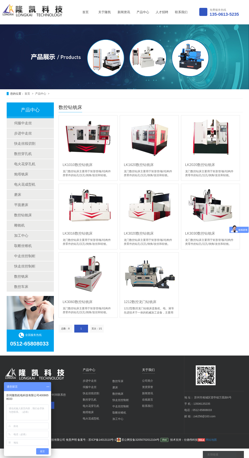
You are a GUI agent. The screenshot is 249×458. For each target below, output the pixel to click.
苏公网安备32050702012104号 (138, 439)
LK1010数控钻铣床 (78, 165)
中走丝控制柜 (24, 256)
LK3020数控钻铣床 (139, 233)
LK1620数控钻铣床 (139, 165)
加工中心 (21, 236)
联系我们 (181, 12)
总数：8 (65, 328)
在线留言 (147, 399)
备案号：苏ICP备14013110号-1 (97, 439)
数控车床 (21, 287)
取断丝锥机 (23, 246)
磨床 (17, 195)
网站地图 (211, 439)
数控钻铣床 (23, 215)
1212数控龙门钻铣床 (140, 302)
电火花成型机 (24, 184)
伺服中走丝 (23, 123)
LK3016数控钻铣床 (78, 233)
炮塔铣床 (21, 174)
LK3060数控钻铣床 (78, 302)
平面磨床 (21, 205)
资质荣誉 (147, 387)
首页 (85, 12)
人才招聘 (162, 12)
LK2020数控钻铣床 (200, 165)
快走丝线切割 (24, 144)
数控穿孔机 (23, 154)
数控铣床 (21, 276)
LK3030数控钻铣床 (200, 233)
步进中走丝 (23, 133)
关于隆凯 (104, 12)
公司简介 (147, 380)
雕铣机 (19, 225)
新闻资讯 (124, 12)
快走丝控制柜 (24, 266)
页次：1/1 (97, 328)
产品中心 (143, 12)
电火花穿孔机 (24, 164)
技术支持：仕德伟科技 (184, 439)
